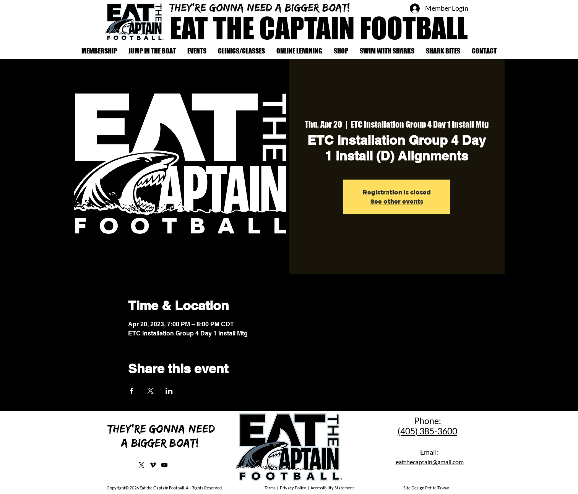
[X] (141, 465)
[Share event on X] (150, 391)
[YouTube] (164, 465)
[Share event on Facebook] (131, 391)
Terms (270, 487)
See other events (396, 201)
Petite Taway (437, 487)
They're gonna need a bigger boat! (261, 7)
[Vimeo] (153, 465)
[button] (241, 51)
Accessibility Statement (332, 487)
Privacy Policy (293, 487)
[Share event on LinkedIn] (169, 391)
